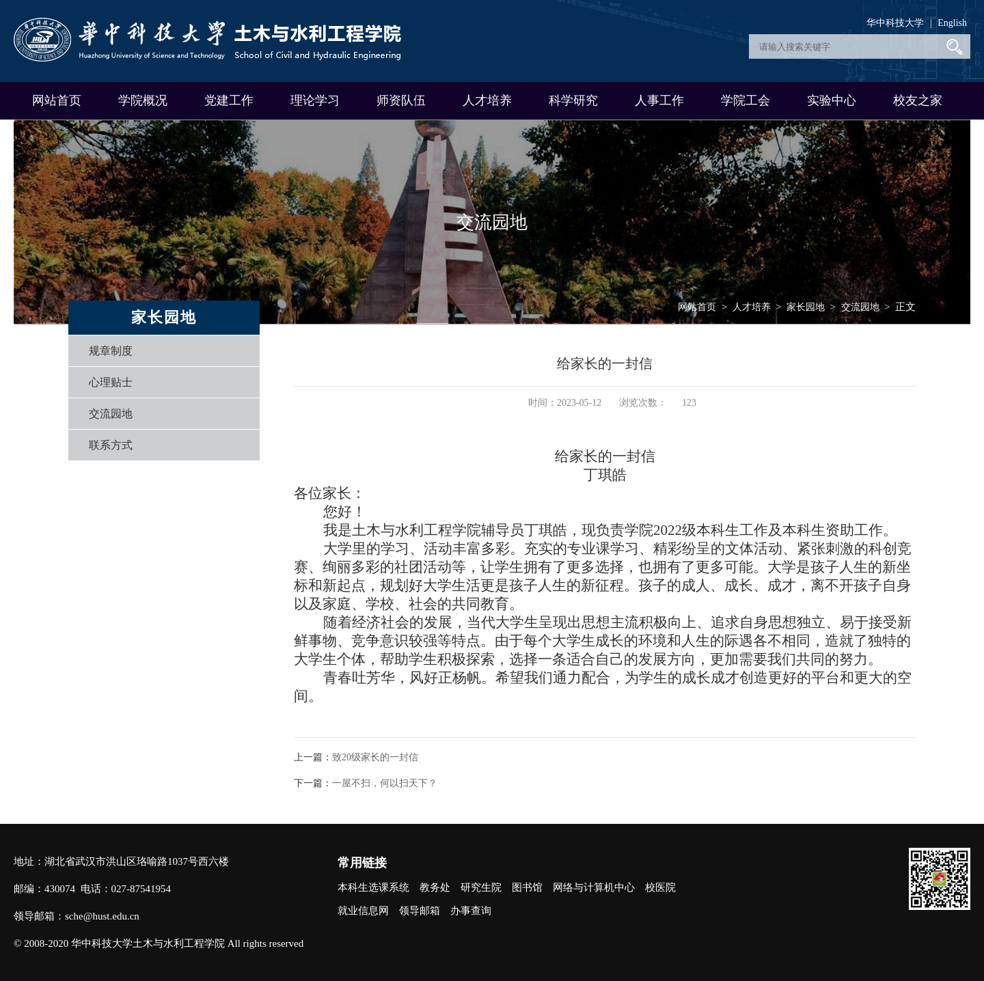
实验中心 (831, 100)
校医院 (660, 887)
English (952, 23)
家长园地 (806, 307)
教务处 (435, 887)
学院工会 (745, 100)
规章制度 (111, 351)
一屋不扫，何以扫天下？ (384, 783)
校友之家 (917, 100)
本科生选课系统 (373, 887)
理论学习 (315, 100)
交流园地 (111, 413)
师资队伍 (401, 100)
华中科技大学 (895, 23)
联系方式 (111, 445)
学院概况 (142, 100)
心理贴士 (111, 382)
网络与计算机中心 (594, 887)
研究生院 (481, 887)
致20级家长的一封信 (375, 757)
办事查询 (470, 910)
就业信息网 (363, 910)
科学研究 (573, 100)
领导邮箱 (419, 910)
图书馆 (527, 887)
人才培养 (487, 100)
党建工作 (229, 100)
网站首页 (56, 100)
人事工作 (659, 100)
